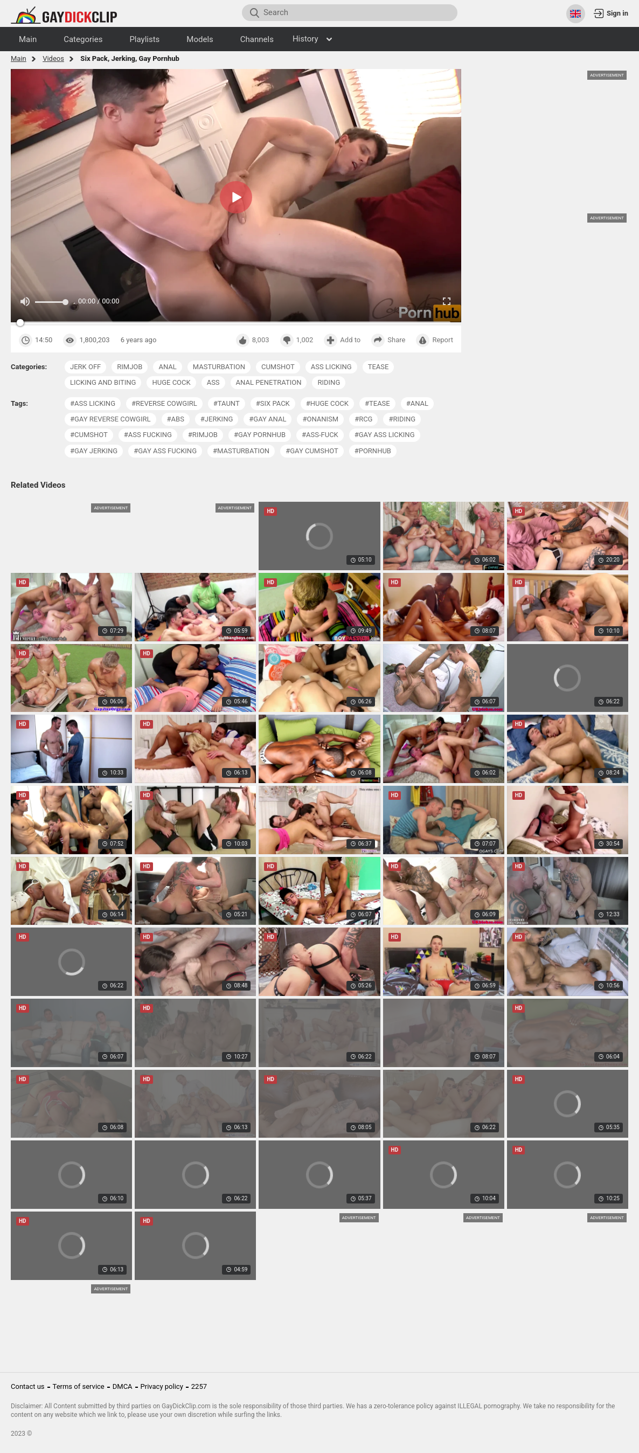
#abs (175, 419)
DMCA (123, 1386)
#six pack (273, 403)
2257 (199, 1386)
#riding (401, 419)
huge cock (171, 382)
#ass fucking (148, 435)
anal (167, 367)
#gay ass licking (385, 435)
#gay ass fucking (165, 451)
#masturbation (241, 451)
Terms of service (79, 1386)
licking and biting (103, 382)
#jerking (216, 419)
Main (18, 58)
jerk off (85, 367)
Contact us (28, 1386)
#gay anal (267, 419)
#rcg (363, 419)
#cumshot (89, 435)
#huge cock (327, 403)
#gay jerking (93, 451)
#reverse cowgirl (164, 403)
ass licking (331, 367)
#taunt (226, 403)
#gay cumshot (312, 451)
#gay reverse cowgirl (110, 419)
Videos (53, 58)
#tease (377, 403)
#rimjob (203, 435)
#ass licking (92, 403)
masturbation (219, 367)
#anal (417, 403)
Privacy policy (162, 1386)
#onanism (320, 419)
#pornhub (373, 451)
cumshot (278, 367)
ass (213, 382)
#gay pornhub (260, 435)
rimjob (129, 367)
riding (328, 382)
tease (378, 367)
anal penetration (269, 382)
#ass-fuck (320, 435)
